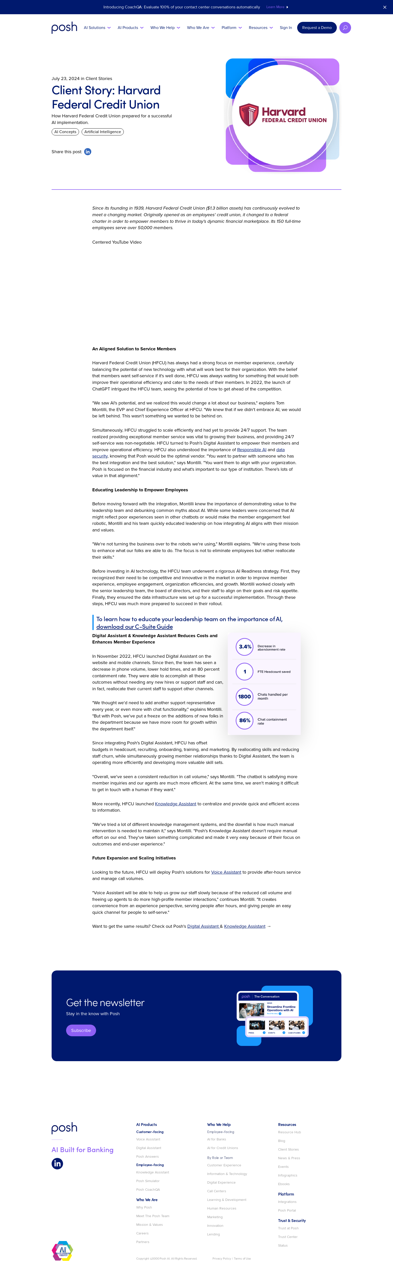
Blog (281, 1141)
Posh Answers (147, 1157)
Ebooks (284, 1184)
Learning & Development (226, 1200)
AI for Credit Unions (222, 1148)
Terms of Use (242, 1259)
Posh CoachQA (148, 1190)
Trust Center (288, 1237)
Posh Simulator (148, 1181)
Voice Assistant (226, 872)
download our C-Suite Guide (134, 626)
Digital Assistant (203, 926)
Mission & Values (149, 1225)
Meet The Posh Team (152, 1216)
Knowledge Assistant (175, 804)
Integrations (287, 1202)
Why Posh (144, 1207)
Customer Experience (224, 1165)
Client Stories (288, 1150)
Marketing (215, 1217)
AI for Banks (216, 1139)
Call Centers (216, 1191)
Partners (142, 1242)
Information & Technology (227, 1174)
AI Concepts (65, 132)
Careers (142, 1233)
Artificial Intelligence (102, 132)
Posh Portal (287, 1211)
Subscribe (81, 1030)
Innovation (215, 1226)
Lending (213, 1234)
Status (283, 1246)
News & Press (289, 1158)
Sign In (286, 27)
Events (283, 1167)
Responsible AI (251, 449)
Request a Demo (317, 27)
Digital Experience (221, 1183)
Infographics (287, 1175)
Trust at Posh (288, 1228)
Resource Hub (289, 1132)
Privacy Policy (222, 1259)
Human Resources (221, 1208)
